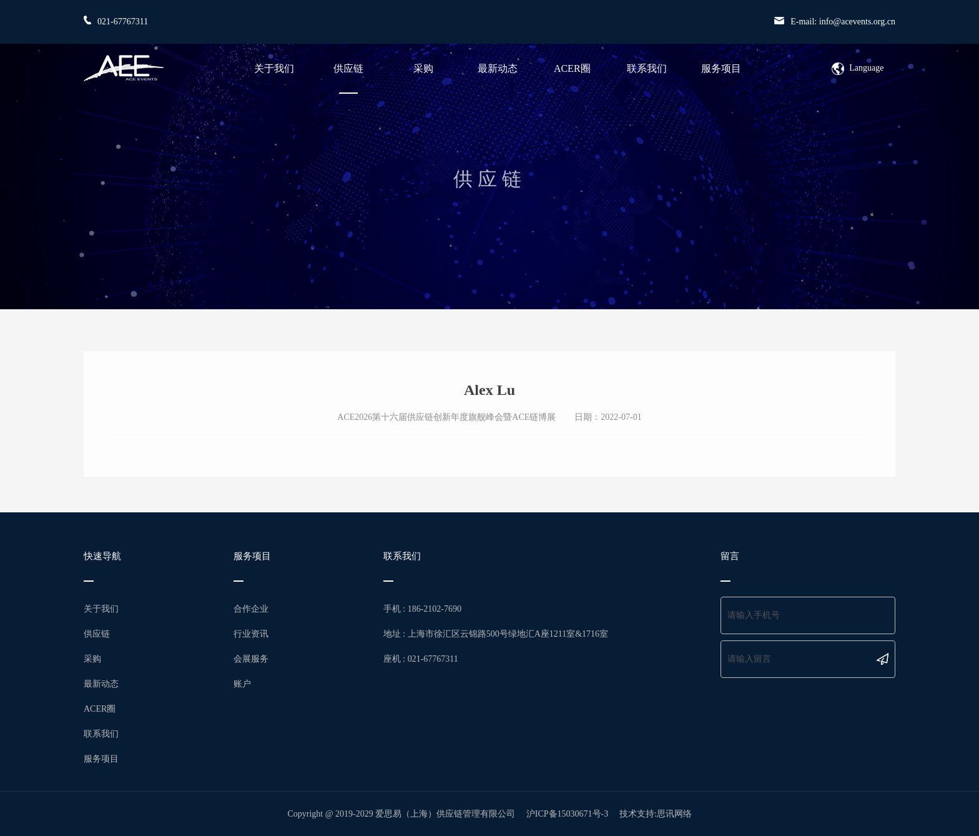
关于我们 (274, 68)
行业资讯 (251, 634)
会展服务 (251, 659)
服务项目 (721, 68)
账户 (242, 684)
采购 (423, 68)
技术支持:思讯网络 (655, 814)
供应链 (348, 68)
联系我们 (647, 68)
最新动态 (498, 68)
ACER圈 (572, 68)
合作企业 (251, 609)
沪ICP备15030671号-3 (567, 814)
